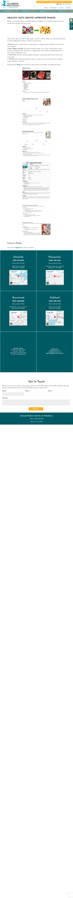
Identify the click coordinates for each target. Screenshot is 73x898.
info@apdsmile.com (55, 350)
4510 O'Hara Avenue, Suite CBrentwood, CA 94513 (18, 307)
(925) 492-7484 (51, 11)
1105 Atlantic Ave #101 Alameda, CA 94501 (18, 267)
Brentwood (62, 11)
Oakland (24, 11)
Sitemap (32, 421)
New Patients (53, 7)
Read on (19, 64)
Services (61, 7)
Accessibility (39, 421)
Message (5, 398)
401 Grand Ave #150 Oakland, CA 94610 (55, 307)
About (45, 7)
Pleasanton (43, 11)
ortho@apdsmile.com (54, 352)
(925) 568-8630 (18, 301)
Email (50, 391)
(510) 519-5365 (14, 11)
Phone (27, 391)
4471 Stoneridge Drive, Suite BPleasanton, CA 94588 (55, 267)
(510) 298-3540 (32, 11)
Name (4, 391)
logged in (18, 247)
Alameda (7, 11)
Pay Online (68, 7)
